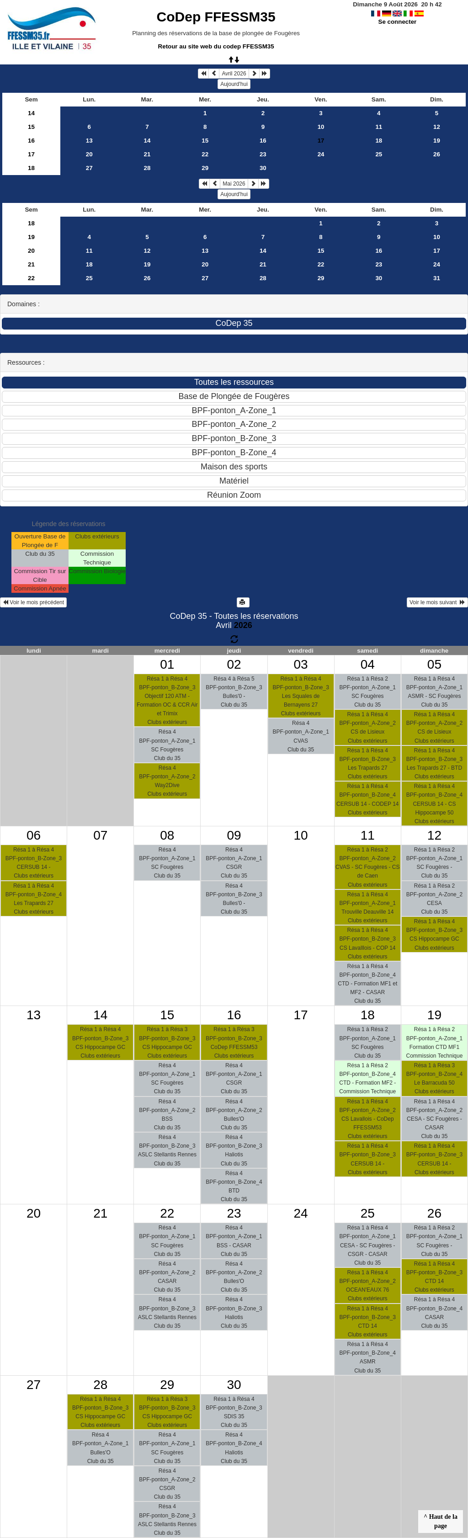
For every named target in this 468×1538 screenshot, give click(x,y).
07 (100, 835)
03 (301, 664)
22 (205, 154)
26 (436, 154)
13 (89, 140)
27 (89, 168)
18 (378, 140)
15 (31, 126)
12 (436, 126)
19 (436, 140)
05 (434, 664)
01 (167, 664)
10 (321, 126)
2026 (243, 625)
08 (167, 835)
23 (263, 154)
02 (234, 664)
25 (378, 154)
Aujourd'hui (234, 84)
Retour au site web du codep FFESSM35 (216, 46)
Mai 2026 (234, 184)
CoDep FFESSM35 (216, 16)
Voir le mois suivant (437, 602)
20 (89, 154)
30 (263, 168)
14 (31, 113)
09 (234, 835)
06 (34, 835)
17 (31, 154)
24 (321, 154)
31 (436, 278)
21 (147, 154)
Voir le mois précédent (33, 602)
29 (205, 168)
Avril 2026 (234, 73)
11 (378, 126)
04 (368, 664)
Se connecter (397, 21)
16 (31, 140)
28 (147, 168)
